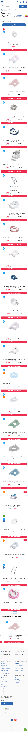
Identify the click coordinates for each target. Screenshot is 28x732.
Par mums (3, 663)
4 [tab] (17, 186)
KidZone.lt (3, 691)
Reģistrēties (7, 703)
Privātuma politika (18, 677)
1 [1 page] (11, 612)
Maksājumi (17, 663)
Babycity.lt (3, 682)
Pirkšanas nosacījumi (19, 668)
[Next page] (16, 612)
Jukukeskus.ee (4, 686)
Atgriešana (17, 666)
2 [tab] (12, 186)
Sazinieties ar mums (19, 670)
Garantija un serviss (5, 666)
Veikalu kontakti (4, 670)
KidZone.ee (3, 689)
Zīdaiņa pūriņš (4, 665)
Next (25, 634)
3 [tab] (15, 186)
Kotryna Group (4, 681)
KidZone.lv (3, 679)
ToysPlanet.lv (3, 677)
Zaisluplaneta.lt (4, 688)
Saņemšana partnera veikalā (20, 672)
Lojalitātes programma (5, 668)
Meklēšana (22, 6)
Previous (2, 634)
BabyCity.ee (3, 684)
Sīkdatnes (17, 682)
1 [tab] (10, 186)
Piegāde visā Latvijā (19, 665)
